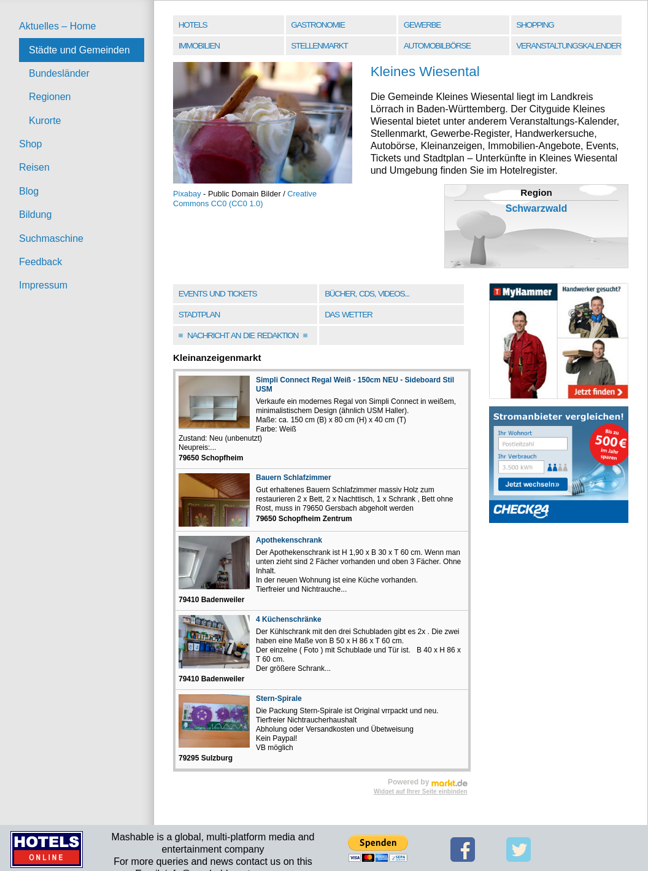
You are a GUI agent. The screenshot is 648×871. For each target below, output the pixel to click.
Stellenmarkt (319, 45)
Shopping (535, 24)
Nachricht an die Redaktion (243, 335)
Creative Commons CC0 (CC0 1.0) (245, 198)
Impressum (43, 285)
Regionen (50, 96)
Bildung (35, 214)
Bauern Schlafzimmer (293, 477)
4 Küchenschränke (289, 619)
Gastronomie (317, 24)
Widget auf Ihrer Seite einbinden (421, 791)
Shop (30, 144)
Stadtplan (199, 314)
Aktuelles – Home (57, 26)
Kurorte (45, 120)
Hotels (193, 24)
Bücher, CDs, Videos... (367, 293)
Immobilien (199, 45)
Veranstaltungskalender (568, 45)
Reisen (34, 167)
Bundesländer (59, 73)
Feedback (40, 262)
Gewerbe (422, 24)
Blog (29, 191)
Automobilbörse (437, 45)
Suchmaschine (51, 238)
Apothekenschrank (289, 540)
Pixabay (187, 193)
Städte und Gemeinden (79, 50)
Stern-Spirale (279, 698)
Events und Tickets (218, 293)
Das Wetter (348, 314)
